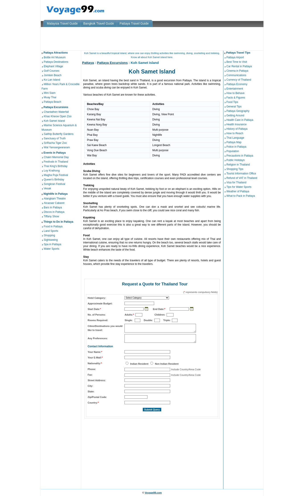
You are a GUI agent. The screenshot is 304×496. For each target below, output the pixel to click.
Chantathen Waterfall (56, 111)
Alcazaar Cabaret (54, 203)
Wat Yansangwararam (57, 147)
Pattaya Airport (235, 57)
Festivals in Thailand (56, 161)
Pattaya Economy (236, 84)
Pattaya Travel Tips (238, 52)
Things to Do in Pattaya (58, 221)
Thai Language (235, 137)
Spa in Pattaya (52, 244)
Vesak (47, 188)
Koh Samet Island (54, 120)
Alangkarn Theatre (55, 198)
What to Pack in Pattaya (240, 195)
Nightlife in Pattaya (56, 193)
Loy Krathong (52, 170)
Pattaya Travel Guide (134, 23)
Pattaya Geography (237, 111)
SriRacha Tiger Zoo (55, 142)
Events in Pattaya (55, 152)
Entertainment (234, 88)
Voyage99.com (153, 492)
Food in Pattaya (53, 226)
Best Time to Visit (236, 61)
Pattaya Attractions (56, 52)
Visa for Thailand (236, 182)
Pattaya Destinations (56, 61)
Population (232, 151)
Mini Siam (50, 92)
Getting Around (235, 115)
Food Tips (232, 102)
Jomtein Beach (52, 75)
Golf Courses (51, 70)
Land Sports (51, 230)
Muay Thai (50, 97)
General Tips (234, 106)
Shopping (49, 235)
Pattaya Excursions (56, 107)
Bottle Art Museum (55, 57)
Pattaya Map (233, 142)
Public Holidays (235, 160)
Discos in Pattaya (54, 211)
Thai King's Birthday (55, 166)
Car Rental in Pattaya (239, 66)
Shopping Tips (234, 169)
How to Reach (234, 133)
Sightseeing (51, 239)
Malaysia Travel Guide (62, 23)
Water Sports (51, 248)
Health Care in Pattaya (239, 119)
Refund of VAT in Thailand (241, 178)
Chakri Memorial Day (56, 157)
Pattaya (88, 63)
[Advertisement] (152, 39)
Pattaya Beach (52, 101)
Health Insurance (236, 124)
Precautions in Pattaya (239, 155)
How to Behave (235, 93)
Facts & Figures (235, 97)
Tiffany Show (51, 216)
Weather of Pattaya (237, 191)
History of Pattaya (237, 128)
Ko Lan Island (52, 79)
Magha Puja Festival (56, 175)
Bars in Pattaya (53, 207)
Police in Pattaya (236, 146)
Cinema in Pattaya (237, 70)
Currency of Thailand (238, 79)
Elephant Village (53, 66)
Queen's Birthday (54, 179)
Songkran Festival (54, 184)
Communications (236, 75)
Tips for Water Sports (238, 186)
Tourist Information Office (241, 173)
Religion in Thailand (238, 164)
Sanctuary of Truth (55, 138)
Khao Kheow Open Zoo (58, 116)
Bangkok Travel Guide (98, 23)
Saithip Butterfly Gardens (58, 134)
